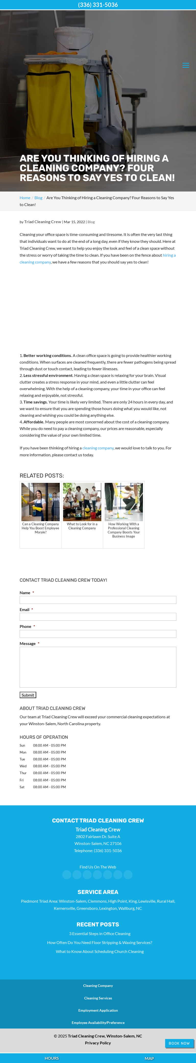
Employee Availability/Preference (98, 1022)
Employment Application (98, 1010)
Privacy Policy (98, 1042)
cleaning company (98, 447)
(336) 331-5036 (98, 4)
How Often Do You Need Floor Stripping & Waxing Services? (99, 942)
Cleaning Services (98, 998)
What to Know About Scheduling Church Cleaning (100, 951)
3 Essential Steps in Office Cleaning (99, 933)
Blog (91, 222)
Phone (27, 626)
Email (26, 609)
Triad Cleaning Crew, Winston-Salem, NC (105, 1035)
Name (27, 592)
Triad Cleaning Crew (42, 221)
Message (29, 643)
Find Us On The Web (98, 866)
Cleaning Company (98, 985)
